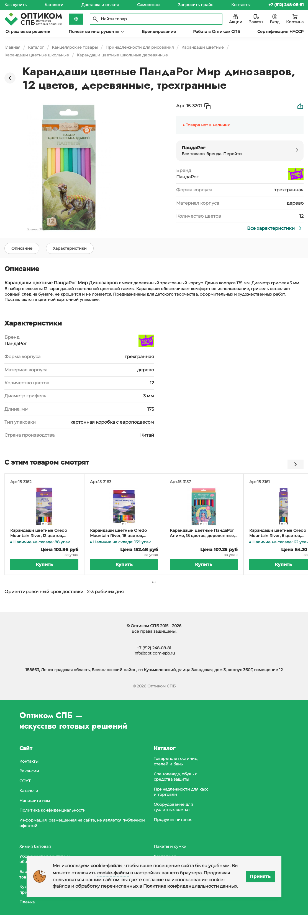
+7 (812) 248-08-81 (154, 647)
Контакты (240, 4)
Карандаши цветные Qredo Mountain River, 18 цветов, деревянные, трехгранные (118, 535)
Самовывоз (148, 4)
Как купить (15, 4)
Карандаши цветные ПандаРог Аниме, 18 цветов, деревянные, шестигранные (202, 535)
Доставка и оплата (100, 4)
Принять (260, 876)
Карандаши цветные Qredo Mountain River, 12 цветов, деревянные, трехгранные (38, 535)
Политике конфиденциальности (181, 886)
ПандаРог (187, 176)
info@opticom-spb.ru (154, 653)
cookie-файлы (106, 865)
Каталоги (54, 4)
